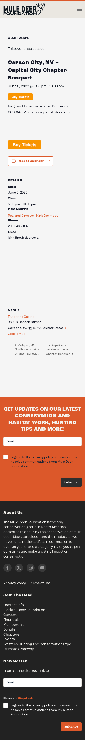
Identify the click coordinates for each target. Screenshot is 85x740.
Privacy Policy (14, 583)
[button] (79, 9)
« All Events (18, 38)
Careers (10, 615)
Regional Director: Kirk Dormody (33, 215)
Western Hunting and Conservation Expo (37, 644)
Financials (11, 620)
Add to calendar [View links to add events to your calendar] (31, 161)
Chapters (11, 634)
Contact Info (13, 605)
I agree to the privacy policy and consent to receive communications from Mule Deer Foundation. (44, 462)
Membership (14, 625)
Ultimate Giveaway (18, 649)
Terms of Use (40, 583)
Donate (9, 629)
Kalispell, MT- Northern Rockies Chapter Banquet (27, 349)
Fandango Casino (21, 316)
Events (9, 639)
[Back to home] (24, 9)
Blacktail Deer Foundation (24, 610)
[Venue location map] (42, 275)
